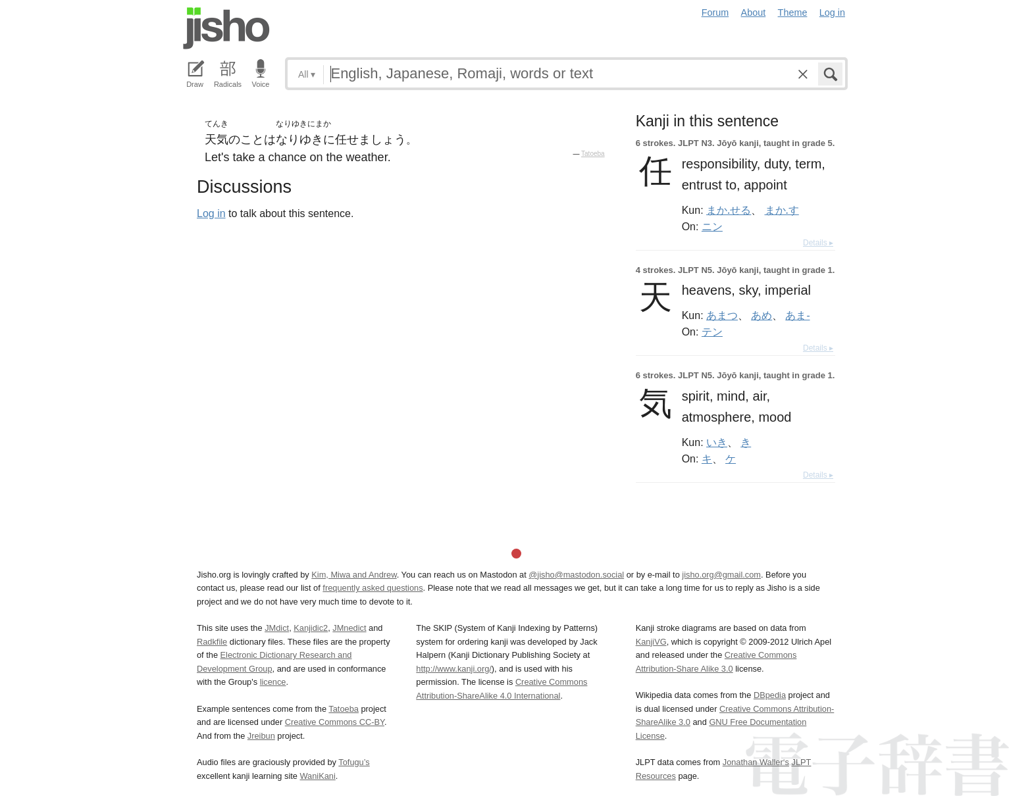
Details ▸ (818, 242)
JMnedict (349, 628)
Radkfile (212, 642)
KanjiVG (651, 642)
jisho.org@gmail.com (721, 575)
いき (716, 442)
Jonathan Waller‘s (756, 762)
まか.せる (728, 210)
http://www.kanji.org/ (454, 669)
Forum (715, 12)
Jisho (226, 28)
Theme (793, 12)
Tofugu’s (353, 762)
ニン (712, 226)
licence (273, 682)
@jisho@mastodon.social (576, 575)
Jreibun (261, 736)
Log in (832, 12)
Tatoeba (593, 153)
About (753, 12)
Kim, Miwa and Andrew (353, 575)
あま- (797, 315)
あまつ (722, 315)
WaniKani (318, 776)
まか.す (782, 210)
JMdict (277, 628)
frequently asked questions (372, 588)
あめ (761, 315)
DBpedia (770, 695)
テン (712, 331)
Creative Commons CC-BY (334, 722)
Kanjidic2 (311, 628)
